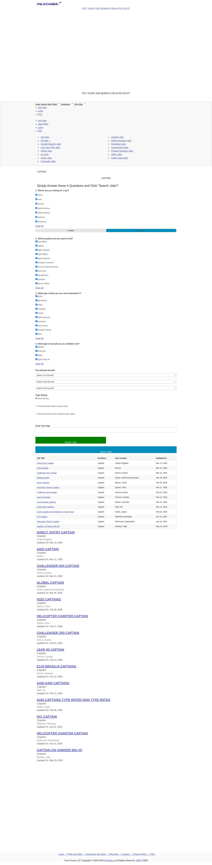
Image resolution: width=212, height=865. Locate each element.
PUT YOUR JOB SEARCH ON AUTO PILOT (106, 8)
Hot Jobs (45, 137)
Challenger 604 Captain (47, 473)
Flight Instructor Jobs (121, 141)
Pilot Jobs (80, 104)
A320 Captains (43, 483)
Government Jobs (119, 147)
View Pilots (43, 124)
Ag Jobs (45, 154)
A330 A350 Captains (45, 507)
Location (70, 230)
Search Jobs (46, 104)
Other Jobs (116, 154)
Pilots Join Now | (76, 854)
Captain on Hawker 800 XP (48, 526)
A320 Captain (42, 468)
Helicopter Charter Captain (48, 487)
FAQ (40, 114)
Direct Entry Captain (45, 463)
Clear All (39, 226)
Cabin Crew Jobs (119, 158)
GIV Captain (42, 517)
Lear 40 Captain (43, 497)
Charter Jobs (117, 137)
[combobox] (106, 375)
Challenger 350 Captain (47, 492)
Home (37, 104)
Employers (67, 104)
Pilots (56, 104)
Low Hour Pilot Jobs (50, 147)
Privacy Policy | (141, 854)
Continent (141, 230)
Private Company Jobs (122, 151)
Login (40, 111)
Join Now (42, 107)
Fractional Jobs (118, 144)
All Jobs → (46, 141)
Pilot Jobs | (115, 854)
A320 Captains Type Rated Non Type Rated (55, 512)
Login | (63, 854)
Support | (127, 854)
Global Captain (43, 478)
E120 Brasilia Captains (46, 502)
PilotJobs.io (109, 860)
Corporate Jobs (48, 161)
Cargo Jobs (46, 158)
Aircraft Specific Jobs (51, 144)
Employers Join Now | (97, 854)
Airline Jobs (46, 151)
